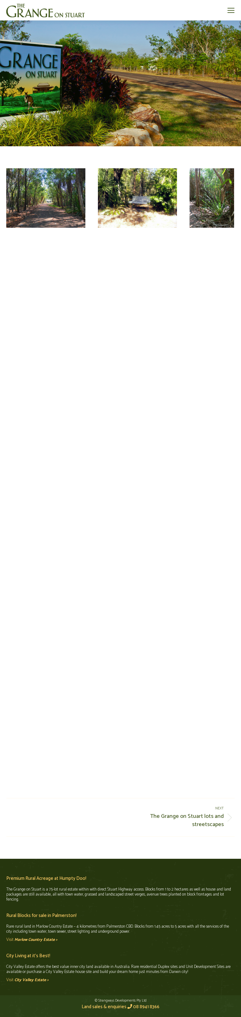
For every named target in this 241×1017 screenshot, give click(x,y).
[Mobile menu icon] (231, 10)
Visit (31, 939)
